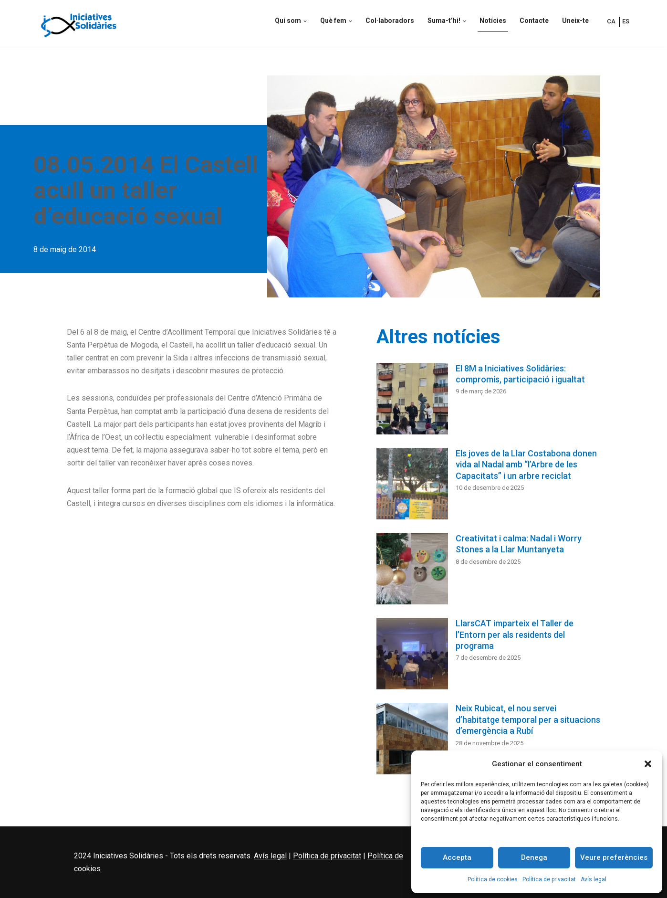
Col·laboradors (389, 20)
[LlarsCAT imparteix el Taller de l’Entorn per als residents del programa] (412, 655)
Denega (534, 857)
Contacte (534, 20)
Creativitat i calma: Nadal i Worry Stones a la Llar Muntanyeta (519, 543)
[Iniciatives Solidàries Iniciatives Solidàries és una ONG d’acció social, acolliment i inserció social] (79, 23)
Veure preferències (613, 857)
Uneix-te (575, 20)
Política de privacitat (549, 879)
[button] (648, 764)
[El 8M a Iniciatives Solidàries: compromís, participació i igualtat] (412, 400)
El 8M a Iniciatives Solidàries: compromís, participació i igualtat (520, 373)
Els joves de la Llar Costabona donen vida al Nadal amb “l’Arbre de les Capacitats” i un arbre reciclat (526, 464)
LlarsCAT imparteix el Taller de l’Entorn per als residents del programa (514, 634)
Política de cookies (493, 879)
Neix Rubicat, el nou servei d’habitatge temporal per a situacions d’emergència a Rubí (528, 719)
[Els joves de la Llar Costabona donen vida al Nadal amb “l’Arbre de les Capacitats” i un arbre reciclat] (412, 485)
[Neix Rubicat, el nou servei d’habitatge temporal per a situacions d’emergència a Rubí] (412, 740)
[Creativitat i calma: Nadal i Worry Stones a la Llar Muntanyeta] (412, 570)
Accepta (457, 857)
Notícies (492, 20)
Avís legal (593, 879)
